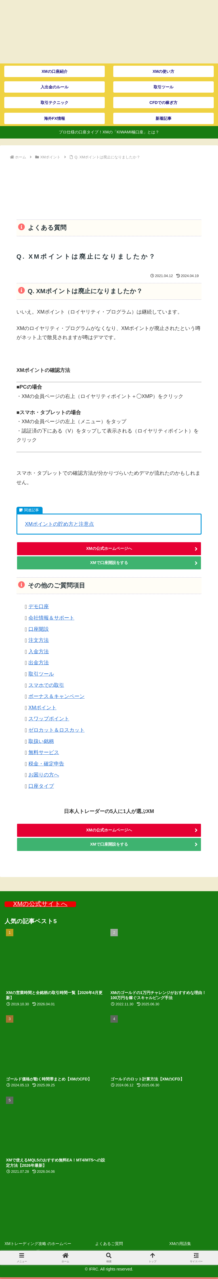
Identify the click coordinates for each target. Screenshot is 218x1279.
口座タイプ (41, 786)
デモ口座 (38, 606)
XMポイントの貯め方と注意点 (59, 524)
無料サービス (43, 752)
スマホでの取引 (46, 685)
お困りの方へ (43, 775)
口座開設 (38, 629)
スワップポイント (48, 719)
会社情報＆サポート (51, 618)
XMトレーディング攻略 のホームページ (38, 1247)
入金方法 (38, 651)
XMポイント (42, 707)
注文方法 (38, 640)
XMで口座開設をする (109, 562)
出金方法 (38, 662)
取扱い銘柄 (41, 741)
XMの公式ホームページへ (109, 548)
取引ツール (41, 674)
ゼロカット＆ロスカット (56, 730)
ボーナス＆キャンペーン (56, 696)
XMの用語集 (180, 1243)
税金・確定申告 (46, 764)
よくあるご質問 (109, 1243)
